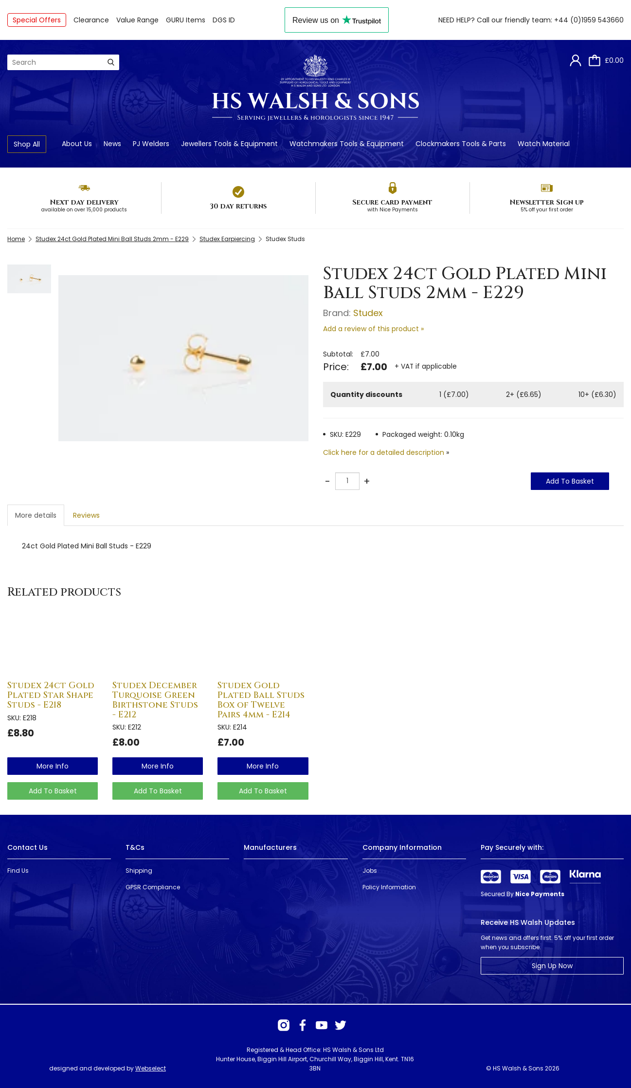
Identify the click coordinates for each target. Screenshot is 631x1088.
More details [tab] (35, 515)
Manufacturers (270, 847)
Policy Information (389, 887)
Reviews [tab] (86, 515)
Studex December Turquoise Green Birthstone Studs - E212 (155, 699)
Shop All (27, 144)
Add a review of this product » (373, 329)
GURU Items (185, 20)
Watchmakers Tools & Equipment (346, 144)
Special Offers (37, 20)
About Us (77, 144)
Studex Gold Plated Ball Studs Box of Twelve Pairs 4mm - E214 (261, 699)
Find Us (18, 870)
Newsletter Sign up (546, 202)
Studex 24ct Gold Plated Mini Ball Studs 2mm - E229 (112, 239)
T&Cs (135, 847)
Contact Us (27, 847)
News (112, 144)
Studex (368, 313)
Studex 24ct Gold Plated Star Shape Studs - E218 (50, 695)
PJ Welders (151, 144)
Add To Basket (570, 481)
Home (16, 239)
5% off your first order (547, 209)
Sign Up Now (552, 966)
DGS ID (224, 20)
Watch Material (544, 144)
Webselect (150, 1068)
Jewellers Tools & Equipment (229, 144)
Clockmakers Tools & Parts (460, 144)
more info (52, 766)
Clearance (91, 20)
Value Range (137, 20)
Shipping (139, 870)
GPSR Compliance (153, 887)
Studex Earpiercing (227, 239)
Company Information (402, 847)
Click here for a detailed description (383, 452)
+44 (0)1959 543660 (589, 20)
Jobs (369, 870)
